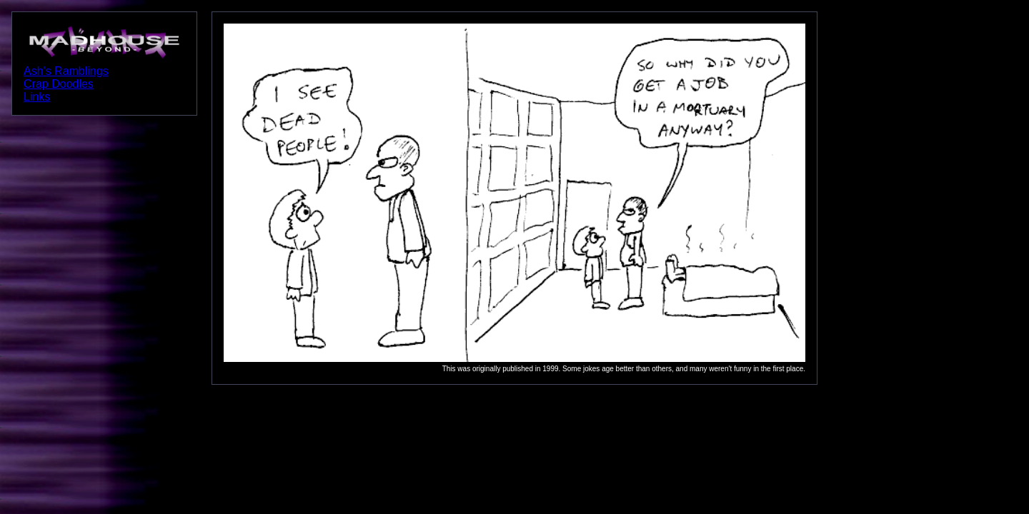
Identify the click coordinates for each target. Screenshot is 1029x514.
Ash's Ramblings (66, 71)
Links (37, 97)
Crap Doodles (59, 84)
